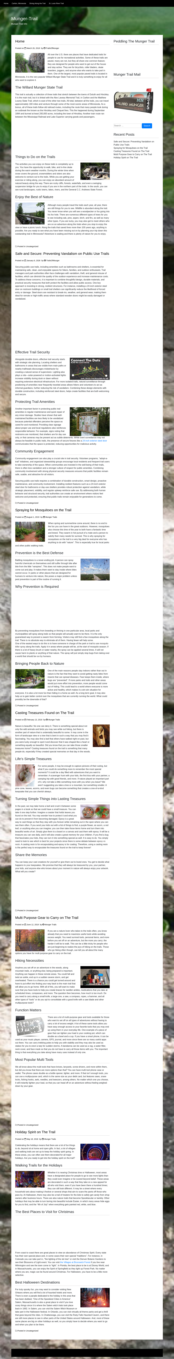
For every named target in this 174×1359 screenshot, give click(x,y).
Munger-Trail (24, 18)
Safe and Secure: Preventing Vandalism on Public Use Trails (62, 254)
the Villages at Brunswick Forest (75, 1262)
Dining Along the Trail (38, 3)
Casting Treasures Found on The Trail (44, 713)
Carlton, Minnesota (19, 3)
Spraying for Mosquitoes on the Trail (43, 510)
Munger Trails (51, 517)
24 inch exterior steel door (95, 441)
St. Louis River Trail (56, 3)
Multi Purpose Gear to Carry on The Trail (46, 918)
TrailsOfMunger (52, 48)
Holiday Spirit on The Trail (35, 1132)
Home (6, 3)
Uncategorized (32, 246)
